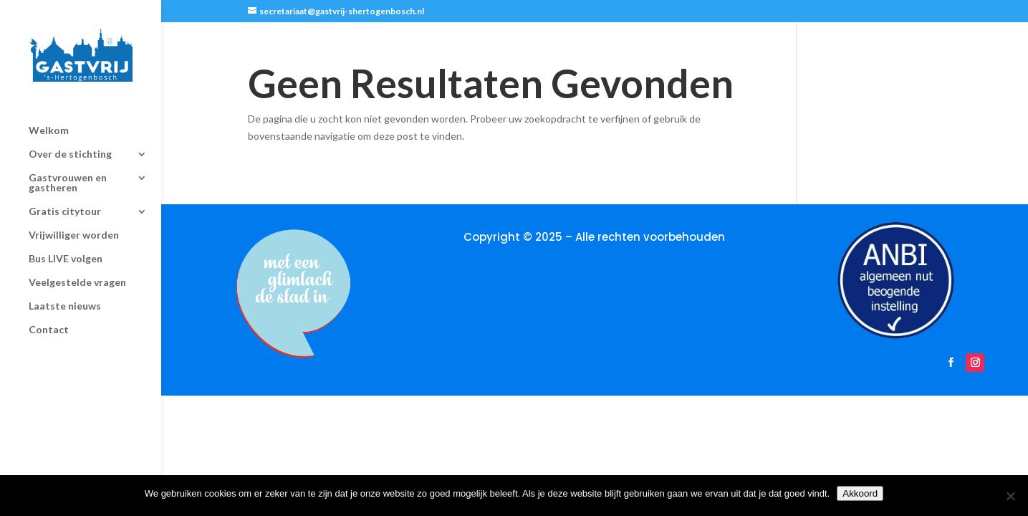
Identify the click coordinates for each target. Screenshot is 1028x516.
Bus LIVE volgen (65, 246)
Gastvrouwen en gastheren (68, 170)
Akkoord (860, 493)
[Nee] (1010, 496)
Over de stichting (70, 141)
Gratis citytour (65, 199)
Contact (49, 317)
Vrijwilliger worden (74, 222)
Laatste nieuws (65, 293)
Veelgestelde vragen (77, 269)
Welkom (49, 118)
